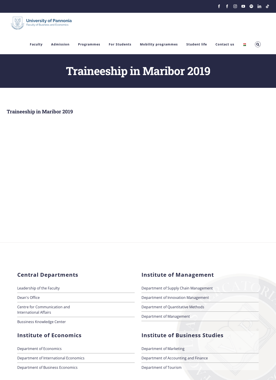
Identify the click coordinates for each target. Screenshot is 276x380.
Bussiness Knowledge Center (41, 321)
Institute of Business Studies (182, 335)
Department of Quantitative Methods (172, 306)
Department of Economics (39, 348)
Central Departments (47, 274)
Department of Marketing (163, 348)
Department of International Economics (51, 358)
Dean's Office (28, 297)
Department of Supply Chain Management (177, 288)
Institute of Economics (49, 335)
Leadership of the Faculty (38, 288)
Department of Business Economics (47, 367)
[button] (258, 44)
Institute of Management (177, 274)
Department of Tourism (161, 367)
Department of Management (165, 316)
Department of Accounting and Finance (174, 358)
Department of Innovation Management (175, 297)
